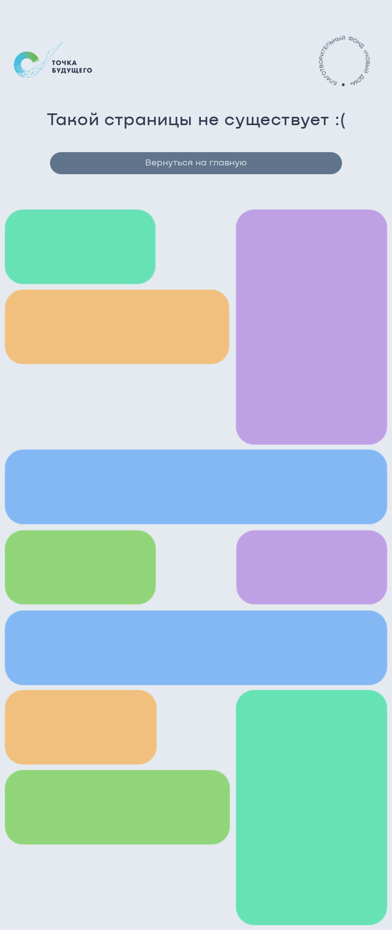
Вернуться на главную (196, 163)
